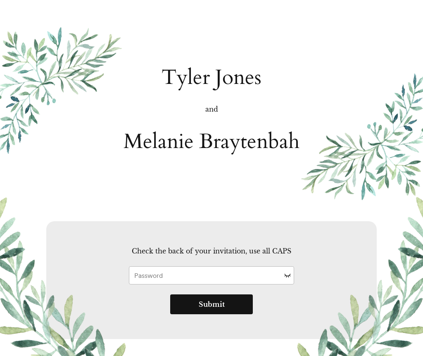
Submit (212, 304)
